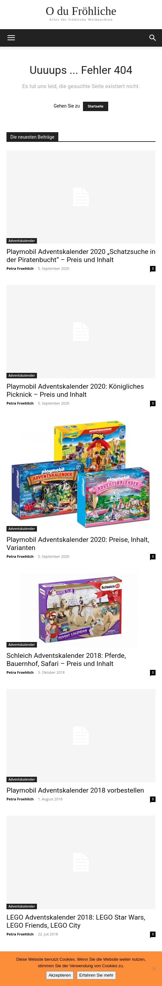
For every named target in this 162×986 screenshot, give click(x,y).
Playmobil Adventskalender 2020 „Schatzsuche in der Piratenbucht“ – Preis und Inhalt (81, 256)
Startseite (96, 106)
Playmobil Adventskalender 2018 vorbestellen (75, 790)
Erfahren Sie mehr (96, 975)
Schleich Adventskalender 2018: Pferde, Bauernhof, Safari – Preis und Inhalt (66, 660)
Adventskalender (21, 240)
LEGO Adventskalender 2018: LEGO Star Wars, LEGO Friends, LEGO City (75, 921)
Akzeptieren (60, 975)
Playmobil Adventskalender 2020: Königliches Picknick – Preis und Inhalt (75, 390)
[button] (11, 38)
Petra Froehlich (20, 268)
